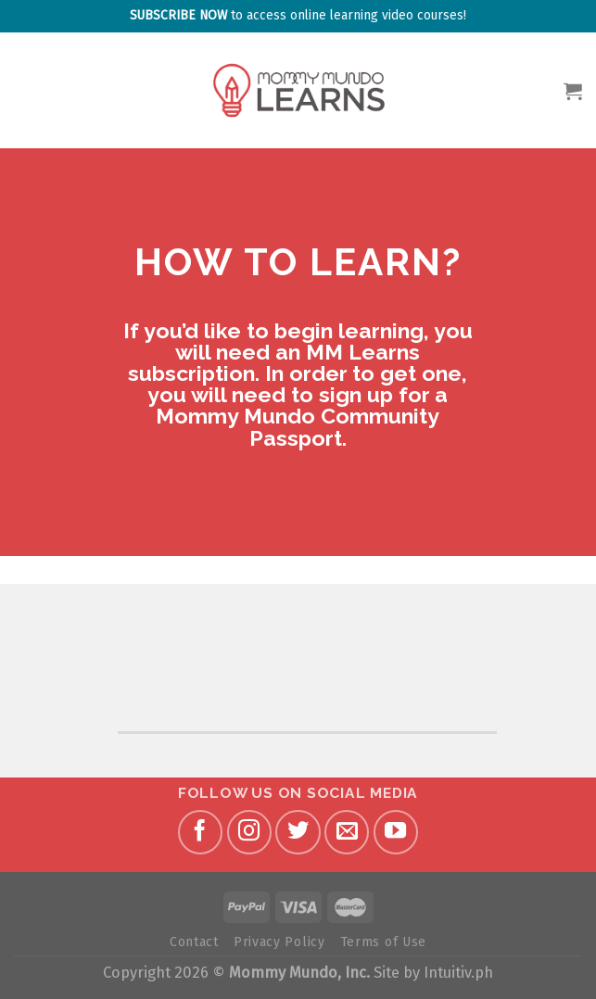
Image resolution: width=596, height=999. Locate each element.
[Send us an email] (346, 832)
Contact (194, 942)
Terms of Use (383, 942)
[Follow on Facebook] (200, 832)
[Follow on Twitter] (297, 832)
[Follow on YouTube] (396, 832)
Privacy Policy (279, 942)
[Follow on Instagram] (249, 832)
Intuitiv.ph (458, 972)
